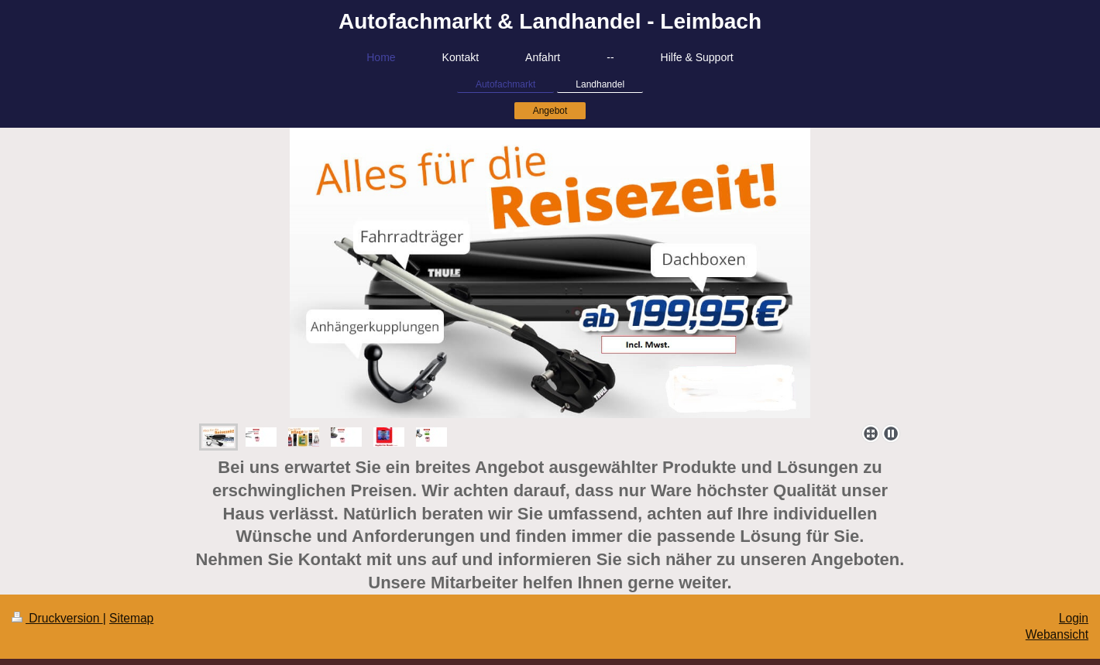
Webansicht (1057, 634)
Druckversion (57, 618)
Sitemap (131, 618)
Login (1073, 618)
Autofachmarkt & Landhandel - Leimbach (550, 21)
